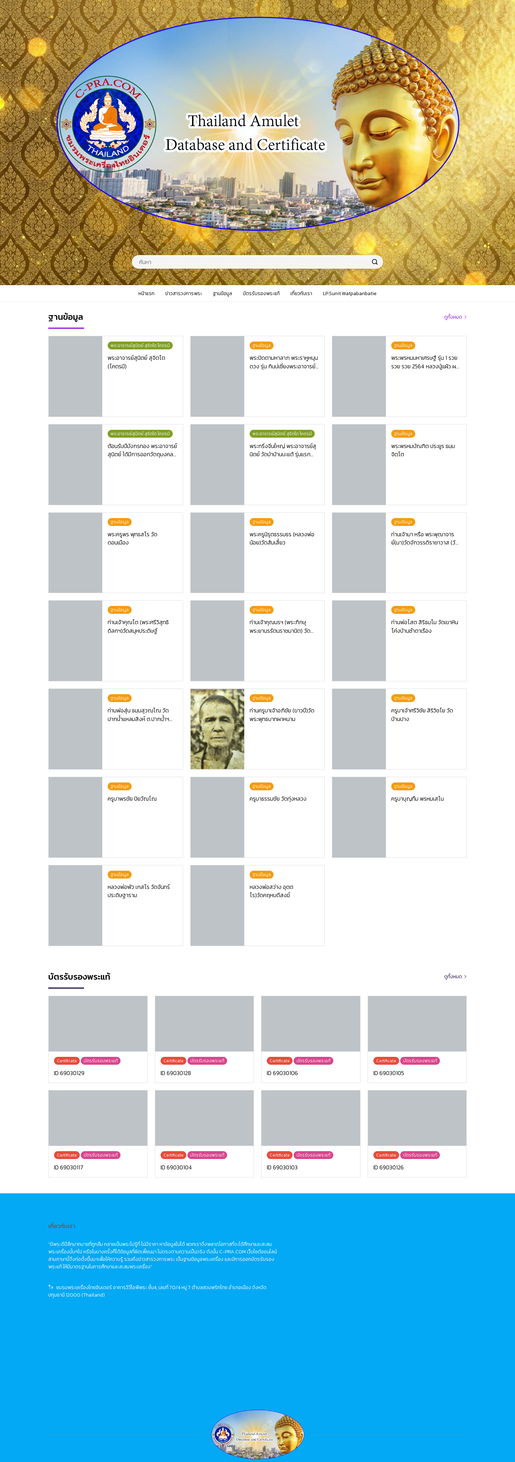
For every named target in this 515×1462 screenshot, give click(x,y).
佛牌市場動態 (401, 1249)
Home (301, 1236)
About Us (305, 1289)
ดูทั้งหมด (453, 317)
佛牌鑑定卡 (398, 1275)
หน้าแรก (211, 1236)
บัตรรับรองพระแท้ (221, 1275)
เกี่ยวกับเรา (214, 1289)
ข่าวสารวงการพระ (221, 1249)
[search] (375, 262)
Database (306, 1262)
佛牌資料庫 (398, 1262)
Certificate (307, 1275)
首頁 (391, 1236)
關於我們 (396, 1289)
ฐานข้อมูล (212, 1262)
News (300, 1249)
